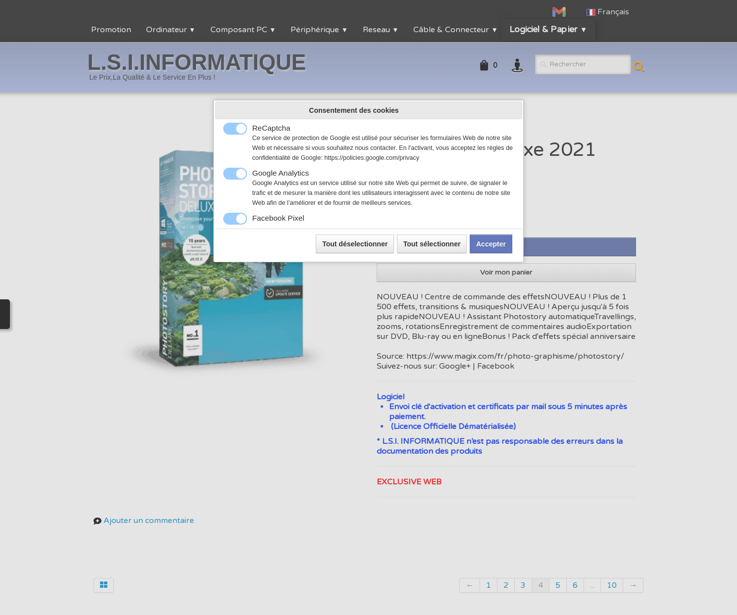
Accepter (491, 244)
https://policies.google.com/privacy (371, 157)
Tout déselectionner (355, 244)
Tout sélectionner (432, 244)
